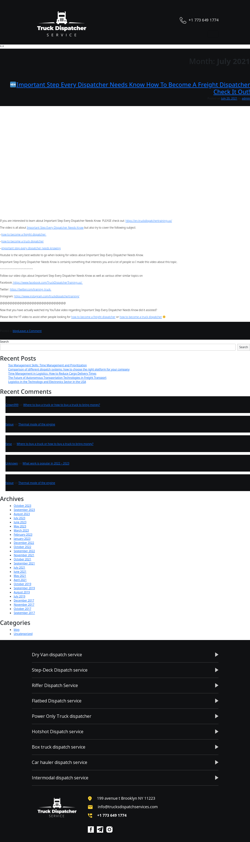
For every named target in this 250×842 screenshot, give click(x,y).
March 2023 (21, 530)
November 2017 (24, 604)
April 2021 (20, 580)
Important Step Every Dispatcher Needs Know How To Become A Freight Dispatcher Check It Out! (130, 88)
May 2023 (20, 526)
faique (9, 424)
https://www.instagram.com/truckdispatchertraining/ (47, 296)
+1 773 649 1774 (199, 20)
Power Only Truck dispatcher (61, 716)
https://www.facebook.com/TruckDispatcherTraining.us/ (48, 282)
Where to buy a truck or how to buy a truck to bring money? (61, 405)
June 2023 (20, 522)
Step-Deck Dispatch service (60, 670)
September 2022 (24, 551)
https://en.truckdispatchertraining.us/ (148, 221)
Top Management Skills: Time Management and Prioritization (47, 365)
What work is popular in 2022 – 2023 (46, 463)
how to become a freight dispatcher (23, 234)
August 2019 (22, 592)
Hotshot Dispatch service (57, 732)
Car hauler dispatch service (59, 762)
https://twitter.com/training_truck (30, 289)
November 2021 (24, 555)
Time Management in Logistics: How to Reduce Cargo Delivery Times (52, 373)
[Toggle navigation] (212, 34)
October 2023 (22, 506)
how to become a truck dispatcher (22, 241)
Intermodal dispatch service (60, 778)
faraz (8, 444)
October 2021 (22, 559)
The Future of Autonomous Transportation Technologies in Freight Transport (57, 378)
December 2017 (24, 600)
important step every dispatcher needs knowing (31, 248)
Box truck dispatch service (58, 747)
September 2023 (24, 510)
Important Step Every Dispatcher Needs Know (55, 227)
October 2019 (22, 584)
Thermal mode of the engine (36, 424)
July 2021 (19, 567)
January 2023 (22, 539)
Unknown (11, 463)
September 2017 (24, 613)
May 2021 (20, 576)
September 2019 (24, 588)
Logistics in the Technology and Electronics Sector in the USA (47, 382)
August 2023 (22, 514)
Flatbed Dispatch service (57, 701)
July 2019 (19, 596)
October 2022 (22, 547)
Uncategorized (23, 634)
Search (4, 342)
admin (246, 98)
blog (15, 331)
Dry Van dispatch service (57, 655)
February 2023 (23, 534)
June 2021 (20, 572)
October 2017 (22, 609)
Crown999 (11, 405)
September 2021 (24, 563)
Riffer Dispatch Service (55, 685)
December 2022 (24, 543)
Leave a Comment (30, 331)
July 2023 (19, 518)
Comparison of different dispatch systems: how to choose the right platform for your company (69, 369)
